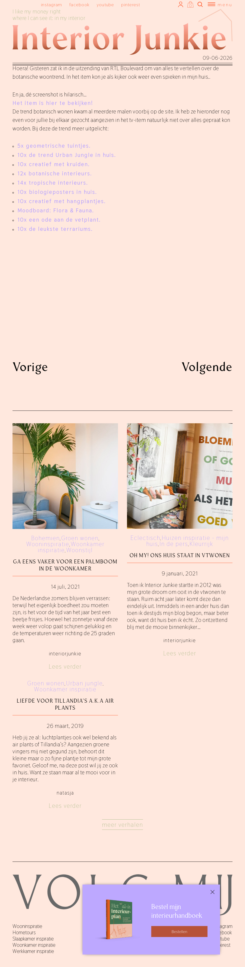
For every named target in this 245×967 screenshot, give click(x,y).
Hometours (24, 932)
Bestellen (179, 931)
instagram (51, 4)
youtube (105, 4)
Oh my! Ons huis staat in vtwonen (180, 555)
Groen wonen (79, 538)
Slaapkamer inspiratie (33, 939)
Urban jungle (84, 683)
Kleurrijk (201, 544)
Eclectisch (145, 538)
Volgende (207, 367)
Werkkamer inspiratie (33, 951)
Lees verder (65, 666)
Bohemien (45, 538)
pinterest (130, 4)
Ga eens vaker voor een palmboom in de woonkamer (65, 565)
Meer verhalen (122, 825)
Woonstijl (79, 550)
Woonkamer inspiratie (65, 689)
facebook (79, 4)
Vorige (30, 367)
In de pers (174, 544)
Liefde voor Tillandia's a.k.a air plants (65, 704)
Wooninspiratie (47, 544)
